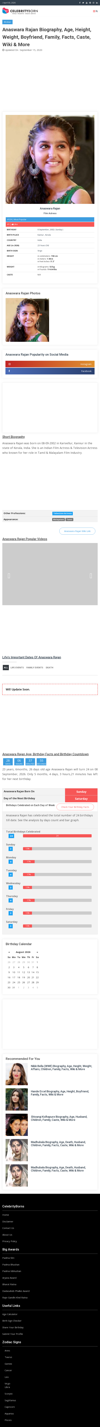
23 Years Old (43, 245)
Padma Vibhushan (11, 1271)
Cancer (8, 1370)
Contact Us (8, 1228)
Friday (10, 909)
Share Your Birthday (13, 1327)
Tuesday (11, 870)
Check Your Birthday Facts (75, 807)
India (40, 240)
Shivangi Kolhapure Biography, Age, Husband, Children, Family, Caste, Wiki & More (59, 1118)
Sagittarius (10, 1400)
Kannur (41, 235)
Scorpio (9, 1393)
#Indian (7, 22)
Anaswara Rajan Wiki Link (77, 531)
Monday (11, 857)
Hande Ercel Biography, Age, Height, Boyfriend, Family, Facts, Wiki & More (60, 1093)
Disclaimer (7, 1221)
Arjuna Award (9, 1277)
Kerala (48, 235)
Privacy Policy (9, 1241)
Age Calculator (10, 1314)
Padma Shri (8, 1258)
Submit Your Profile (12, 1334)
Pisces (8, 1420)
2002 (52, 229)
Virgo (40, 250)
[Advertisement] (50, 81)
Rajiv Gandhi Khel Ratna (14, 1297)
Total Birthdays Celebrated (23, 831)
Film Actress (50, 213)
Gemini (8, 1363)
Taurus (8, 1357)
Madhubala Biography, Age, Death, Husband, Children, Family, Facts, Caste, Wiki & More (58, 1144)
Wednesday (13, 883)
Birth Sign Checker (12, 1320)
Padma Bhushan (10, 1264)
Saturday (11, 922)
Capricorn (10, 1406)
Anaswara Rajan (50, 208)
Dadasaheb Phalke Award (16, 1291)
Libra (7, 1387)
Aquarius (9, 1413)
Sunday (59, 229)
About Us (7, 1234)
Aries (7, 1350)
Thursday (12, 896)
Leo (7, 1377)
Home (5, 1214)
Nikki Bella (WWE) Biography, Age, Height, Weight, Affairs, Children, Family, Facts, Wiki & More (61, 1068)
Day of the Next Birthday (19, 798)
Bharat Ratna (9, 1284)
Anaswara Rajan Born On (19, 791)
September (44, 229)
